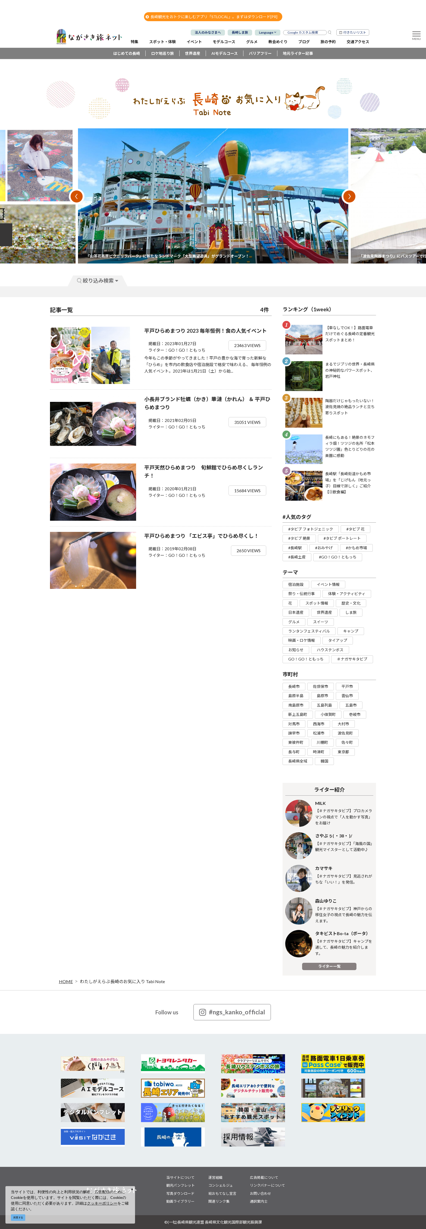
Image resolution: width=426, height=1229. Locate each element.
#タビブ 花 (355, 529)
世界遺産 (192, 53)
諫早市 (294, 733)
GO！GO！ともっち (306, 659)
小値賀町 (328, 714)
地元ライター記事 (298, 53)
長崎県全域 (297, 761)
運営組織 (215, 1177)
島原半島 (295, 695)
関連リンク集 (219, 1201)
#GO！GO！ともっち (337, 557)
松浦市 (318, 733)
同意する (18, 1217)
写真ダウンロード (180, 1193)
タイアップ (337, 640)
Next (349, 196)
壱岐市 (355, 714)
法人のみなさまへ (208, 32)
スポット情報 (316, 603)
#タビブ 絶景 (299, 538)
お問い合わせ (260, 1193)
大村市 (343, 724)
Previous (76, 196)
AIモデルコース (224, 53)
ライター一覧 (329, 966)
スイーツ (320, 622)
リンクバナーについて (267, 1185)
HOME (66, 981)
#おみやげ (324, 547)
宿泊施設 (295, 584)
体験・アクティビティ (346, 593)
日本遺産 (295, 612)
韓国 (324, 761)
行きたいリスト (354, 32)
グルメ (294, 622)
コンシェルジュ (220, 1185)
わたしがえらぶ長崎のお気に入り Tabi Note (122, 981)
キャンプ (350, 631)
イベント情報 (328, 584)
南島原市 (295, 705)
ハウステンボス (330, 649)
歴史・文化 (351, 603)
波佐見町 (345, 733)
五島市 (351, 705)
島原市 (322, 695)
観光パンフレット (180, 1185)
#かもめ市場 (356, 547)
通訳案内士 (259, 1201)
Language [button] (266, 32)
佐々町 (347, 742)
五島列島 (324, 705)
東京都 (343, 752)
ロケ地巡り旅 (162, 53)
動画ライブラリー (180, 1201)
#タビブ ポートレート (342, 538)
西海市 (318, 724)
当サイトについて (180, 1177)
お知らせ (295, 649)
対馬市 (294, 724)
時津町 (318, 752)
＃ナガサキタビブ (352, 659)
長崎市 (294, 686)
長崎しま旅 (240, 32)
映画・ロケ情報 (301, 640)
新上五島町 (297, 714)
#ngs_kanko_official (232, 1012)
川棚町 (322, 742)
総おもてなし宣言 (222, 1193)
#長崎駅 (295, 547)
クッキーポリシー (102, 1203)
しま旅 (351, 612)
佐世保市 (320, 686)
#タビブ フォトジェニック (310, 529)
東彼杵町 (295, 742)
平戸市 (347, 686)
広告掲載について (264, 1177)
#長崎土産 (297, 557)
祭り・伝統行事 (301, 593)
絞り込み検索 (97, 280)
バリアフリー (260, 53)
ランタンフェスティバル (309, 631)
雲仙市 (347, 695)
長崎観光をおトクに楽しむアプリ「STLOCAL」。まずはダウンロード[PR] (211, 16)
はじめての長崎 (126, 53)
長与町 (294, 752)
